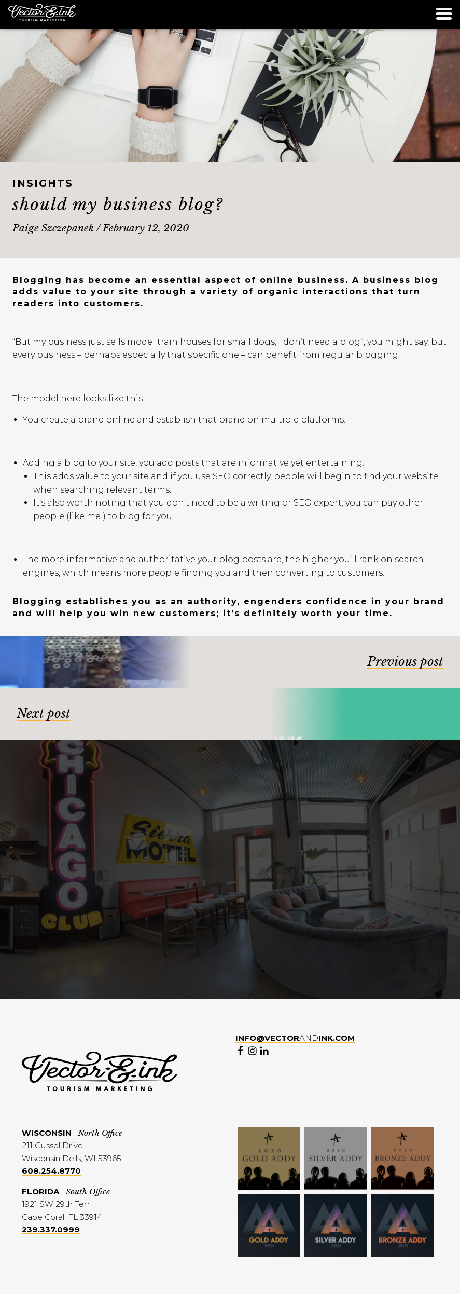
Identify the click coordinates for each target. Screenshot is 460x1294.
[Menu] (444, 15)
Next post (44, 713)
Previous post (405, 661)
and (295, 1038)
